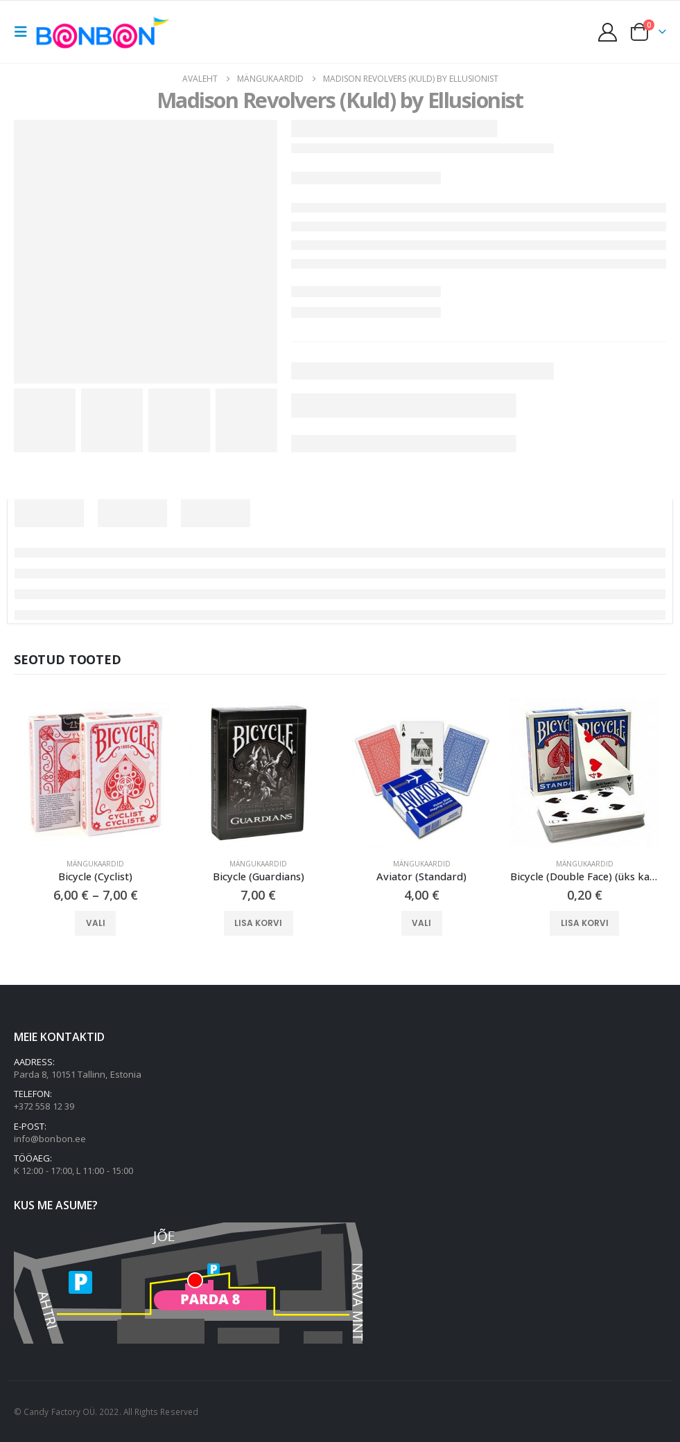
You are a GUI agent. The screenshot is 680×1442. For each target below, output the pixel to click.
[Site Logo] (106, 31)
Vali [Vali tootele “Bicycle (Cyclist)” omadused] (95, 923)
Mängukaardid (95, 864)
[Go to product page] (95, 772)
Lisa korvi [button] (258, 923)
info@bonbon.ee (50, 1138)
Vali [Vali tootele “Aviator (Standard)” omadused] (421, 923)
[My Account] (608, 32)
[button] (25, 32)
